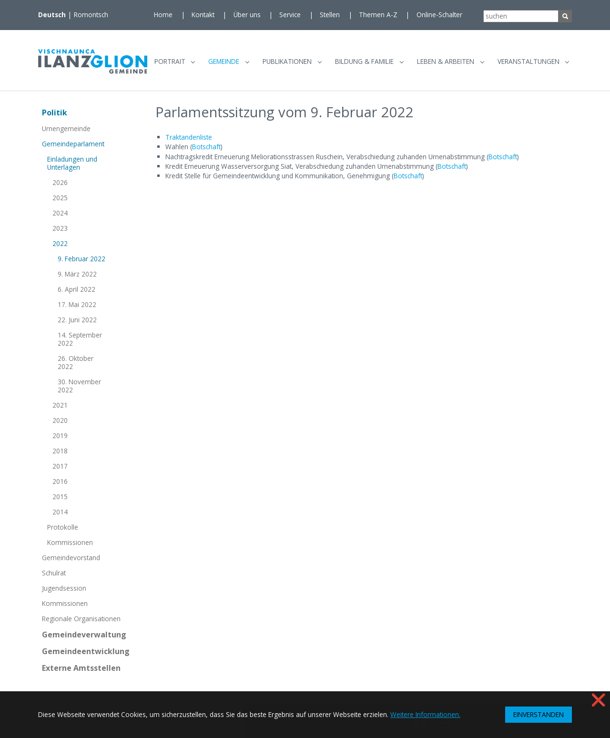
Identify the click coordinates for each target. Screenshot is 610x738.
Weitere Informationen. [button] (425, 714)
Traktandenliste (188, 140)
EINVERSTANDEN (538, 714)
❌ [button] (598, 699)
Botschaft (206, 149)
